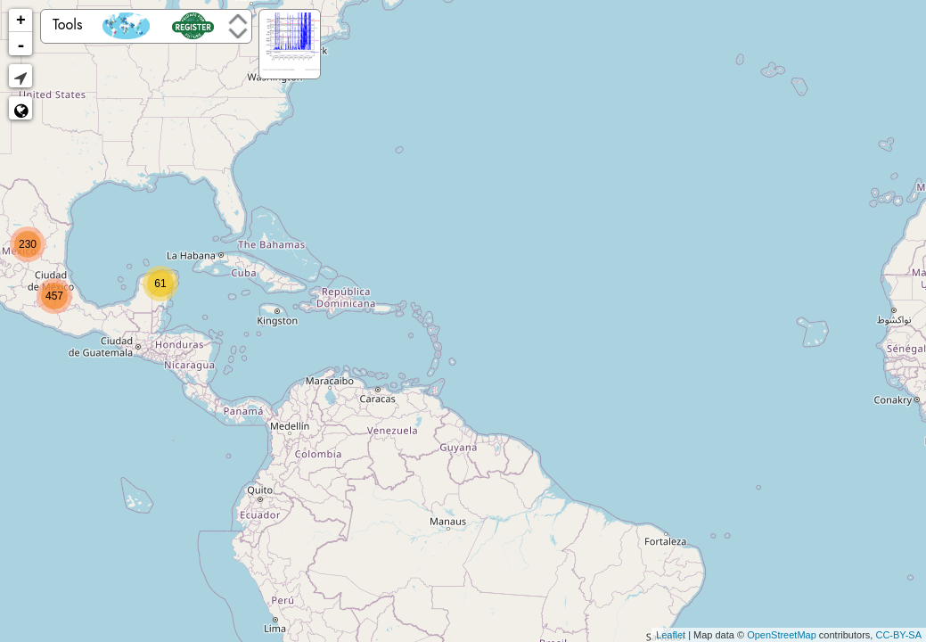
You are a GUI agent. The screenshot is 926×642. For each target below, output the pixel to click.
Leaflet (670, 635)
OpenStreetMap (781, 635)
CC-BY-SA (898, 635)
